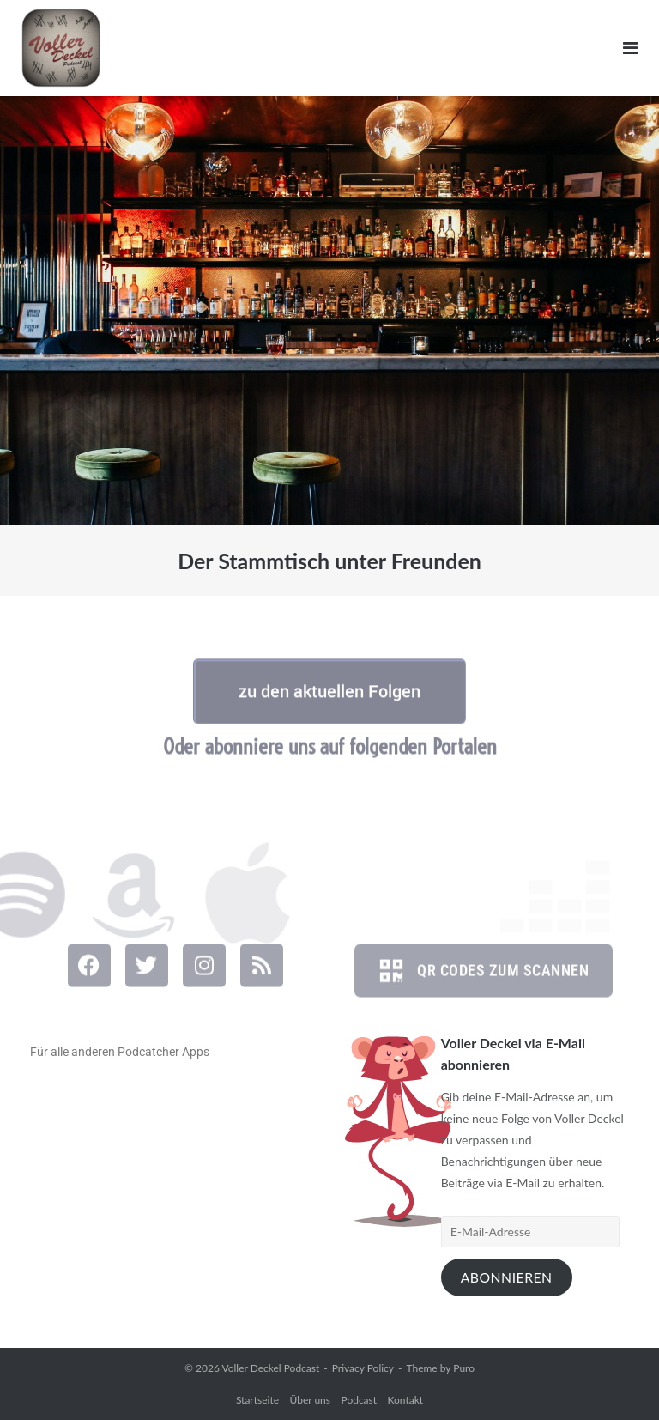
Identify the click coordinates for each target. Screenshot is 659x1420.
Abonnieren (507, 1277)
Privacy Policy (363, 1368)
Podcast (360, 1399)
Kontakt (406, 1399)
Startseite (257, 1399)
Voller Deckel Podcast (270, 1368)
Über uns (310, 1399)
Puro (464, 1368)
